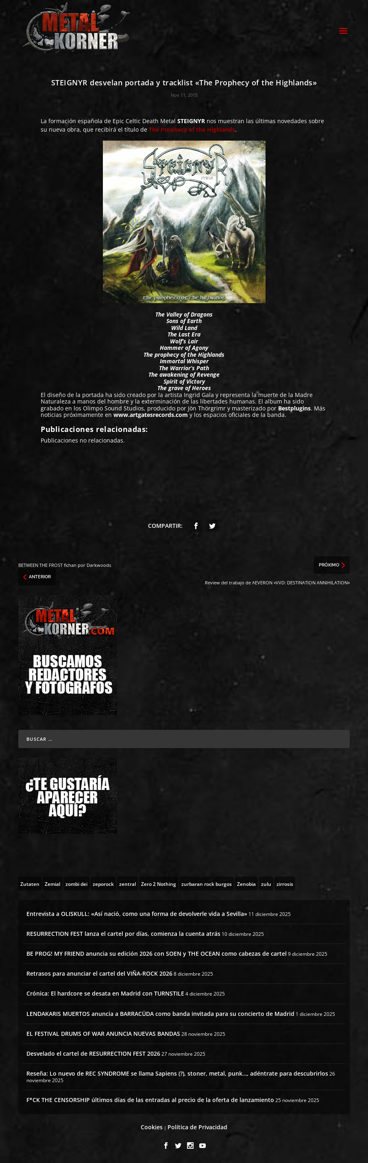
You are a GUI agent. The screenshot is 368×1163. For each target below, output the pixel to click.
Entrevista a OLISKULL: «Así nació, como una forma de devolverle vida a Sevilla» (136, 914)
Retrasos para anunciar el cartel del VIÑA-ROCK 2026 (99, 973)
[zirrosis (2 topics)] (284, 883)
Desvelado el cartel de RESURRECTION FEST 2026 (93, 1053)
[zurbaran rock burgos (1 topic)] (206, 883)
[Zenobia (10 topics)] (246, 883)
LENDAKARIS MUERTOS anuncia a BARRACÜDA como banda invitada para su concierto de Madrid (160, 1014)
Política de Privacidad (197, 1127)
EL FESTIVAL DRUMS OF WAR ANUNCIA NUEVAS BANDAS (103, 1033)
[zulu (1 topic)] (266, 883)
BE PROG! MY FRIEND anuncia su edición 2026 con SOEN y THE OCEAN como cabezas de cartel (156, 953)
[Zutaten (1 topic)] (29, 883)
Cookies (152, 1127)
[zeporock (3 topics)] (103, 883)
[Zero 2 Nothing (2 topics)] (158, 883)
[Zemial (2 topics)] (52, 883)
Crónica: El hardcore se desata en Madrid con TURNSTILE (105, 993)
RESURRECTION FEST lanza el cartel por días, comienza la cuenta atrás (123, 933)
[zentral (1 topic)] (127, 883)
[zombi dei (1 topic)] (76, 883)
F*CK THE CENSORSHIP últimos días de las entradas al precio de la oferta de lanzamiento (150, 1100)
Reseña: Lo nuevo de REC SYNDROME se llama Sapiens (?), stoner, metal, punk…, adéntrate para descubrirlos (177, 1073)
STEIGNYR (191, 121)
